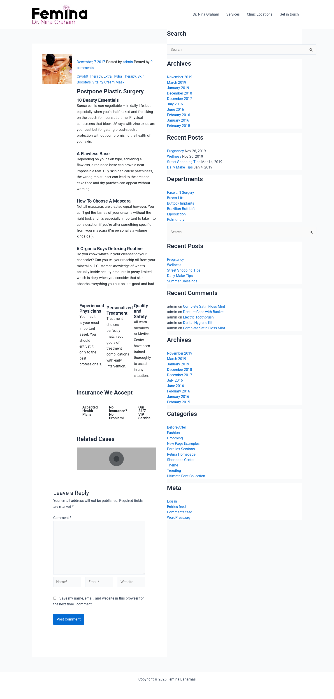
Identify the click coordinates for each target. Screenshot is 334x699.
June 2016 (175, 109)
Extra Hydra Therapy (120, 76)
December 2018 (179, 93)
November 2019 (179, 77)
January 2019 (178, 88)
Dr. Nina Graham (206, 14)
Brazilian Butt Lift (181, 209)
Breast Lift (175, 198)
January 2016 (178, 120)
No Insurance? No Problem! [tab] (118, 412)
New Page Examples (183, 443)
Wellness (174, 156)
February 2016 (178, 115)
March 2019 (176, 82)
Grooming (175, 438)
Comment (62, 518)
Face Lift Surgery (180, 192)
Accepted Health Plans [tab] (90, 411)
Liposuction (176, 214)
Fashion (173, 433)
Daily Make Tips (180, 167)
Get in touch (289, 14)
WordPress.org (178, 517)
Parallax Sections (181, 449)
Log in (172, 501)
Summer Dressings (182, 281)
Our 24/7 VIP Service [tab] (144, 412)
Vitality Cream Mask (108, 82)
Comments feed (179, 512)
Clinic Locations (259, 14)
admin (128, 62)
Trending (174, 470)
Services (233, 14)
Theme (172, 465)
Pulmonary (175, 219)
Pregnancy (175, 151)
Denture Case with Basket (203, 312)
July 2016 (175, 104)
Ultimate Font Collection (186, 476)
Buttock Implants (180, 203)
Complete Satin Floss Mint (204, 306)
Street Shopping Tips (183, 162)
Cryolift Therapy (89, 76)
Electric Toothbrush (198, 317)
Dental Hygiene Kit (197, 323)
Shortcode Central (181, 460)
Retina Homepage (181, 454)
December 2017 (179, 99)
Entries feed (176, 507)
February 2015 (178, 126)
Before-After (176, 427)
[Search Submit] (311, 50)
